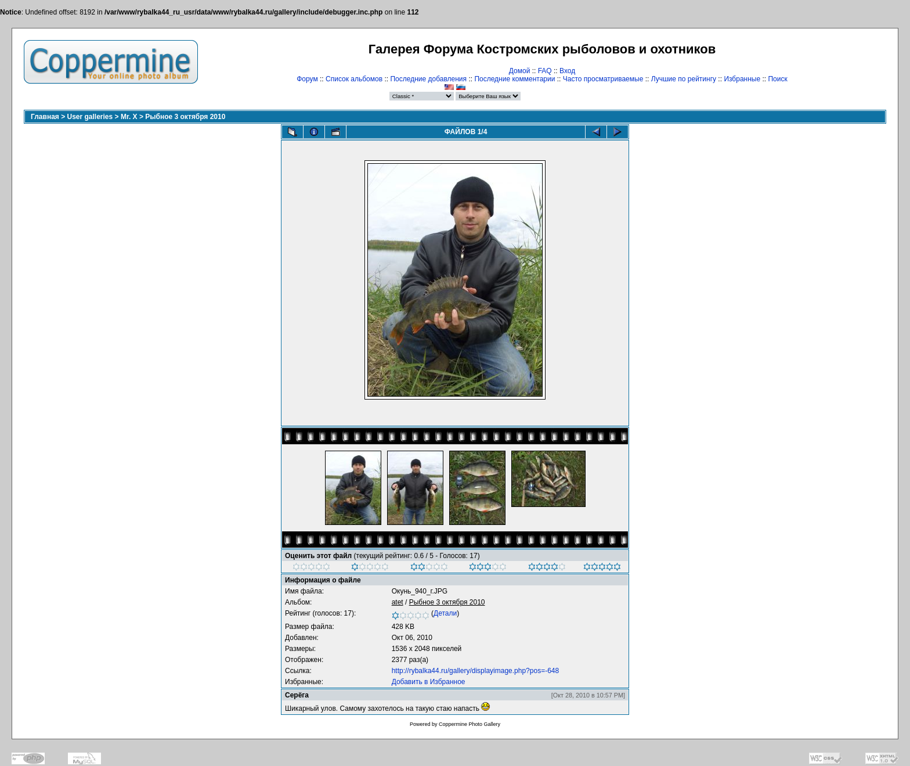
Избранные (742, 79)
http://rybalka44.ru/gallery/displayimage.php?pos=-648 (475, 671)
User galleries (90, 117)
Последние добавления (428, 79)
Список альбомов (354, 79)
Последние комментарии (514, 79)
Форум (307, 79)
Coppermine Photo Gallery (469, 724)
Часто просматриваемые (603, 79)
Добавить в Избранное (428, 682)
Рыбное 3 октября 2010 (185, 117)
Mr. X (129, 117)
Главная (45, 117)
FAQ (545, 71)
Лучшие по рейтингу (683, 79)
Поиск (777, 79)
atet (397, 602)
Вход (567, 71)
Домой (519, 71)
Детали (445, 613)
